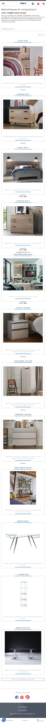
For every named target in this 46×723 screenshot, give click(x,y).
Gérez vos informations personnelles (22, 714)
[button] (4, 720)
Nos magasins (22, 707)
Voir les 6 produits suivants (23, 679)
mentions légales (7, 720)
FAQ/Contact (22, 710)
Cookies (24, 720)
